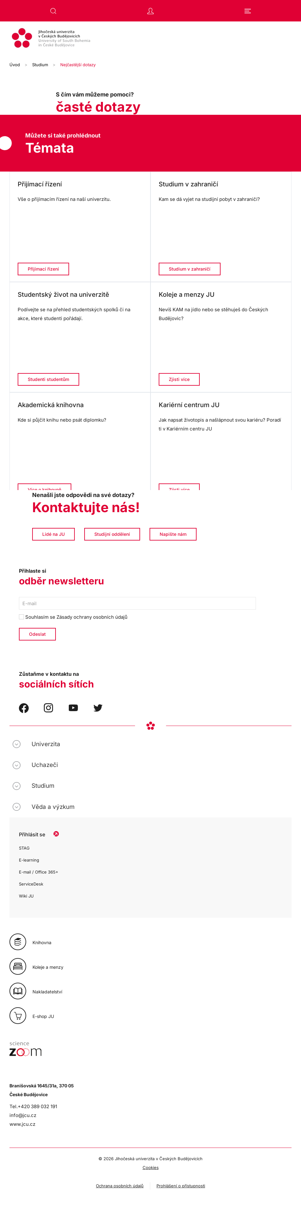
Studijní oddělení (112, 534)
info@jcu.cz (22, 1115)
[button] (53, 11)
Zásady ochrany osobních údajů (91, 617)
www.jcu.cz (22, 1124)
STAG (24, 848)
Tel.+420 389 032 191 (33, 1106)
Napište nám (173, 534)
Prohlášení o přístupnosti (180, 1185)
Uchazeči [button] (45, 765)
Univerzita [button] (46, 744)
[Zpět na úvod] (150, 39)
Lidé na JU (53, 534)
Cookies (151, 1167)
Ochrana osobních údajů (120, 1185)
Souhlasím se (73, 617)
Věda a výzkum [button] (53, 806)
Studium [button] (43, 785)
